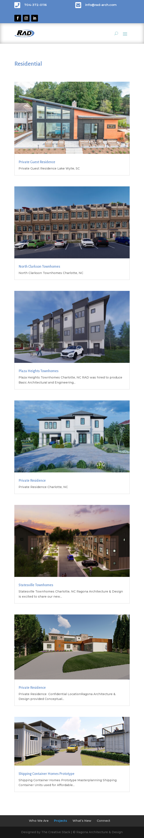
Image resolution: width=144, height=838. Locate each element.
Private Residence (32, 481)
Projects (60, 821)
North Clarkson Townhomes (39, 266)
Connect (103, 821)
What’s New (82, 821)
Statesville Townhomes (36, 585)
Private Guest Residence (37, 162)
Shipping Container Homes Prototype (46, 774)
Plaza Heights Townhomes (38, 371)
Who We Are (38, 821)
